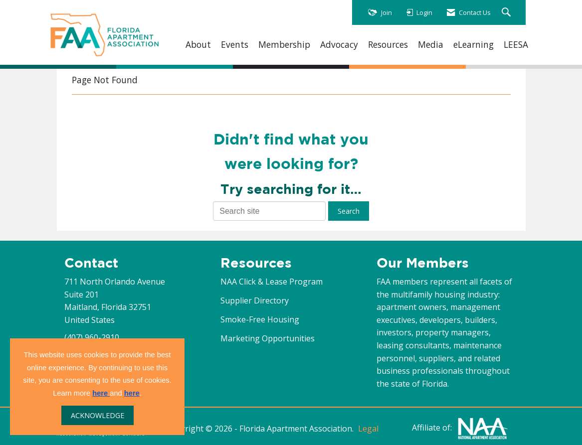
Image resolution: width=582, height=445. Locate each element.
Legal (368, 428)
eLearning (473, 44)
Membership (284, 44)
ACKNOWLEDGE (97, 415)
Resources (388, 44)
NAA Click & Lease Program (271, 281)
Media (430, 44)
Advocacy (339, 44)
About (198, 44)
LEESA (516, 44)
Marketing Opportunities (267, 338)
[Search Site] (507, 12)
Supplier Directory (254, 300)
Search (349, 211)
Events (234, 44)
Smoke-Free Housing (259, 319)
